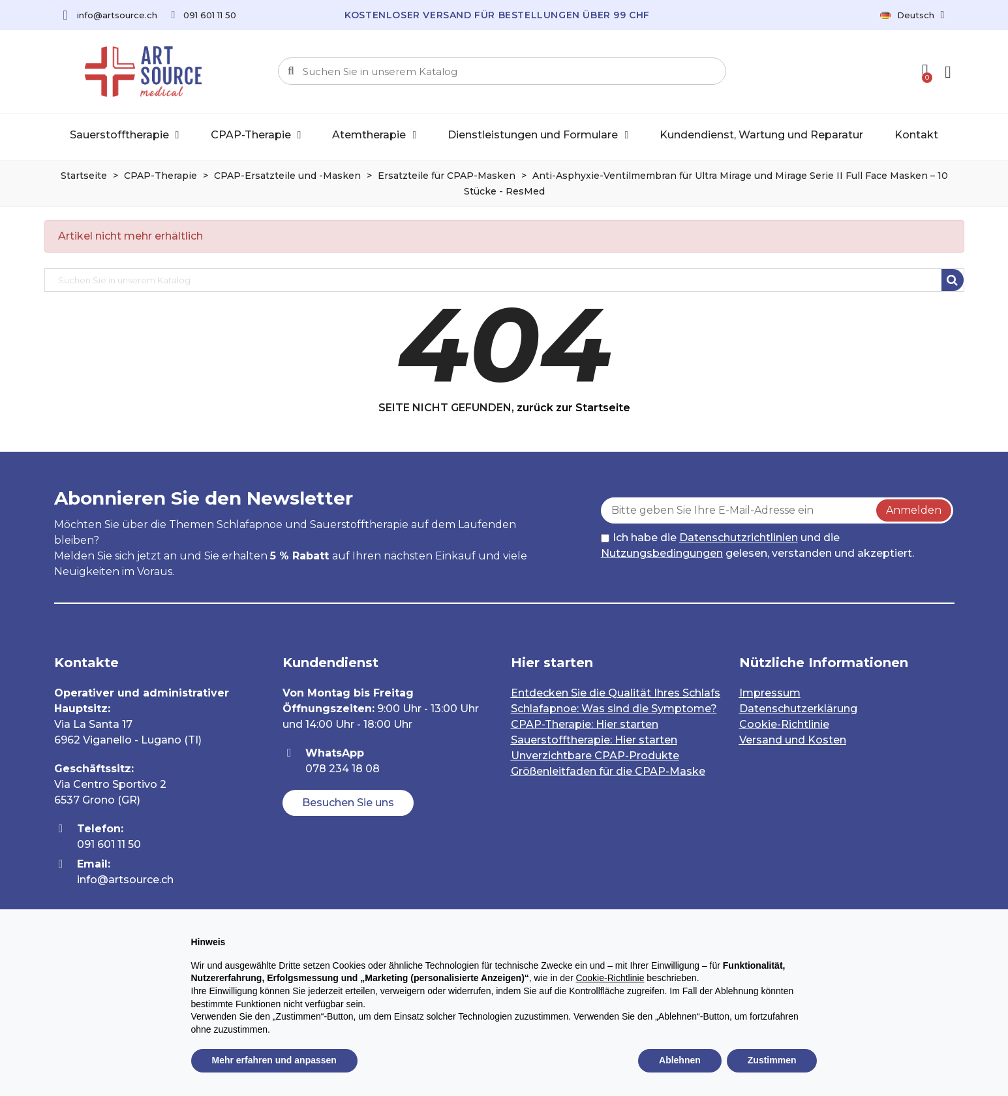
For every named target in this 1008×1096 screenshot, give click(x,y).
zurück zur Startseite (573, 407)
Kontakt (916, 135)
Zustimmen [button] (772, 1060)
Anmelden (913, 510)
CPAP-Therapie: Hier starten (584, 724)
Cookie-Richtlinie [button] (609, 978)
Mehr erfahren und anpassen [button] (274, 1060)
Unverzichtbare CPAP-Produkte (595, 755)
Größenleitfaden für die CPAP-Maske (608, 771)
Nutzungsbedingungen (662, 553)
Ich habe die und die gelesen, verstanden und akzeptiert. (757, 545)
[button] (348, 803)
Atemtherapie (374, 135)
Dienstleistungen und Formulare (538, 135)
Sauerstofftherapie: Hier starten (594, 740)
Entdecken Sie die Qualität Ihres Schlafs (615, 693)
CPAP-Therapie (256, 135)
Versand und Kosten (792, 740)
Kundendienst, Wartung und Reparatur (761, 135)
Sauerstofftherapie (124, 135)
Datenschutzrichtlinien (738, 537)
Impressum (770, 693)
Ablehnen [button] (680, 1060)
